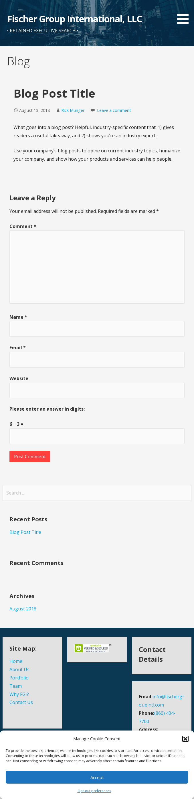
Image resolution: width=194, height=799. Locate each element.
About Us (19, 669)
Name (18, 317)
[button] (185, 739)
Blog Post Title (25, 532)
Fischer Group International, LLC (74, 19)
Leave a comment (114, 110)
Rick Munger (72, 110)
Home (15, 661)
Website (18, 378)
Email (17, 347)
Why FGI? (19, 694)
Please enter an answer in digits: (47, 409)
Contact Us (21, 702)
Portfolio (19, 678)
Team (15, 686)
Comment (22, 226)
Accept (97, 777)
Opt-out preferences (94, 790)
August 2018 (22, 609)
